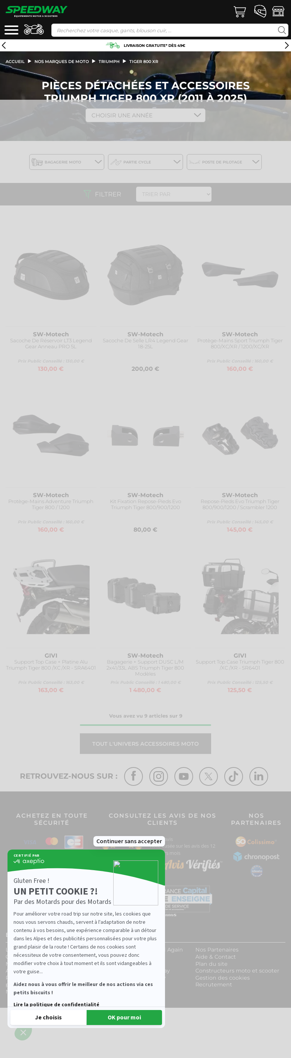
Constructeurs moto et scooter (237, 970)
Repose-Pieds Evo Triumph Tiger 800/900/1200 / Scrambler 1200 (240, 504)
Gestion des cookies (222, 977)
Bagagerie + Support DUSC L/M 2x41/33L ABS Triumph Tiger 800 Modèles (145, 668)
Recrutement (213, 984)
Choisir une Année (122, 115)
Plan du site (211, 964)
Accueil (15, 61)
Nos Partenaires (216, 949)
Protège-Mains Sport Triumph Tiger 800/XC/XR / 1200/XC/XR (240, 343)
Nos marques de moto (61, 61)
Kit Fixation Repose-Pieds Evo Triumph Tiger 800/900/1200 (145, 504)
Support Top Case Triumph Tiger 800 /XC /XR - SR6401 (240, 665)
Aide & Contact (215, 956)
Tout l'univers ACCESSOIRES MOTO (145, 743)
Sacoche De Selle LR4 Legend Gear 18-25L (145, 343)
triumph (109, 61)
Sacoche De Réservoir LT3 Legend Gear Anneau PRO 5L (51, 343)
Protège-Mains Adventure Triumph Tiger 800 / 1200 (50, 504)
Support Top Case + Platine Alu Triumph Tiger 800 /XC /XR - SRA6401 (51, 665)
